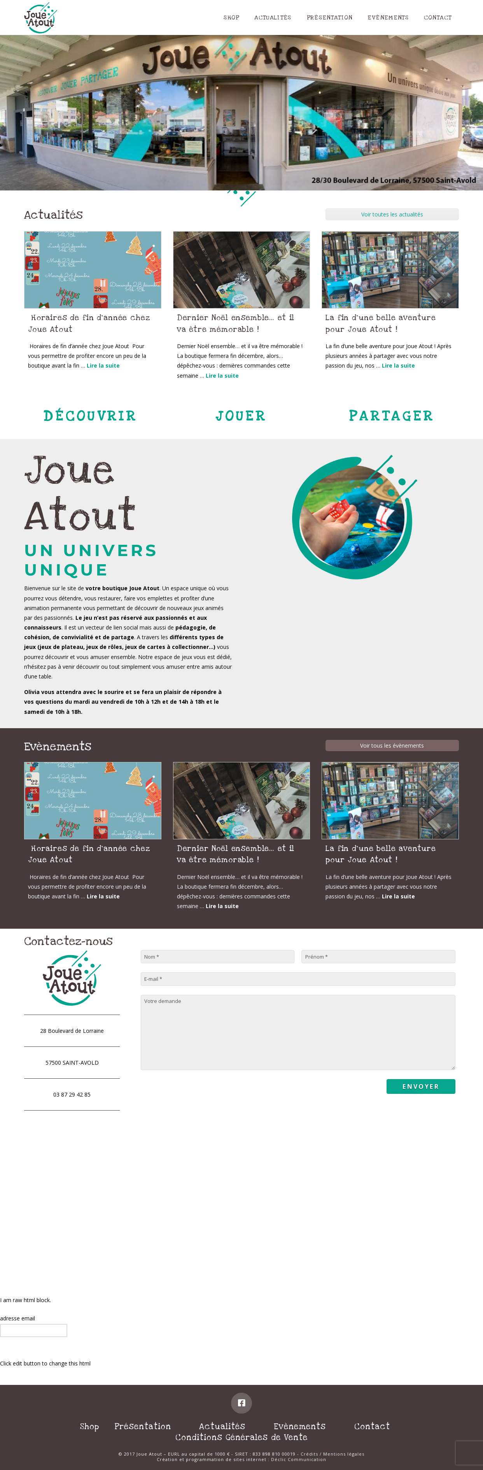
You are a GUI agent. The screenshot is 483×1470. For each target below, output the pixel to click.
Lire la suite (103, 365)
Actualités (222, 1426)
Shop (89, 1426)
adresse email (17, 1318)
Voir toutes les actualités (392, 214)
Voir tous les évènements (392, 745)
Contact (372, 1426)
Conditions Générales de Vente (241, 1437)
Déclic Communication (298, 1459)
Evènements (300, 1426)
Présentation (143, 1426)
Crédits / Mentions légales (332, 1454)
